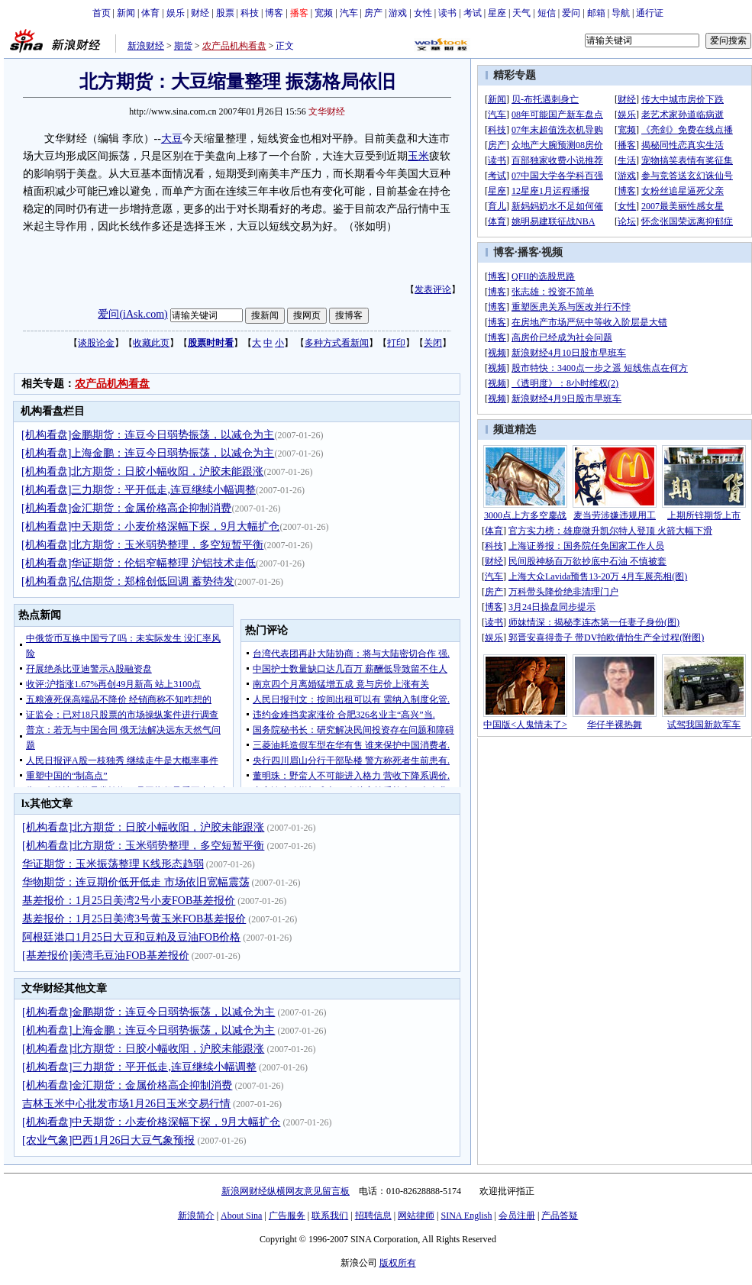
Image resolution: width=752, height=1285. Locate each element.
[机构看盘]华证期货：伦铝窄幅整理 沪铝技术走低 (138, 563)
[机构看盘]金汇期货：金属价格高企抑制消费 (126, 508)
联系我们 (329, 1215)
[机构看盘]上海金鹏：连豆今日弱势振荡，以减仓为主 (147, 453)
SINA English (466, 1215)
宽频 (324, 13)
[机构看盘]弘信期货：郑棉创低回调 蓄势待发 (127, 581)
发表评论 (433, 289)
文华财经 (326, 111)
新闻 (126, 13)
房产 (373, 13)
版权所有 (397, 1263)
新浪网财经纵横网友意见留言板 (285, 1191)
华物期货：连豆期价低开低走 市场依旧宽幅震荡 (136, 882)
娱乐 (175, 13)
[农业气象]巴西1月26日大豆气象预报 (108, 1140)
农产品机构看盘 (234, 45)
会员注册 (517, 1215)
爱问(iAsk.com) (132, 314)
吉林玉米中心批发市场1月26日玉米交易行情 (126, 1103)
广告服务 (287, 1215)
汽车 (349, 13)
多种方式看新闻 (337, 342)
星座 (497, 13)
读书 (447, 13)
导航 (621, 13)
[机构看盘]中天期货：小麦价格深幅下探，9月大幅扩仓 (150, 526)
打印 (396, 342)
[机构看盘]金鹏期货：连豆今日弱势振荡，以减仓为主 (147, 435)
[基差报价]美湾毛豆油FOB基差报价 (105, 955)
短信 (546, 13)
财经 (200, 13)
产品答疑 (559, 1215)
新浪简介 (196, 1215)
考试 (472, 13)
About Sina (241, 1215)
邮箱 (596, 13)
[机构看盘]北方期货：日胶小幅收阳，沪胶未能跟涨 (142, 471)
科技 (249, 13)
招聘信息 (373, 1215)
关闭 (433, 342)
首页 (101, 13)
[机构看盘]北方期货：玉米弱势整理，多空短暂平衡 (142, 544)
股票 (225, 13)
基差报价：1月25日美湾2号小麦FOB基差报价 (128, 900)
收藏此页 (151, 342)
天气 (521, 13)
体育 (150, 13)
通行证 (649, 13)
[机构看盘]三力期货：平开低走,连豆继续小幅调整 (138, 490)
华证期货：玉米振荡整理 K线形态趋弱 (113, 864)
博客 (274, 13)
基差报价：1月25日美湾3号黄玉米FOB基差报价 (134, 919)
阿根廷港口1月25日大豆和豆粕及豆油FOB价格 (131, 937)
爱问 (571, 13)
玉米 (418, 156)
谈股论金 (96, 342)
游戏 (398, 13)
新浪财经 (145, 45)
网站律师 (416, 1215)
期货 (183, 45)
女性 (423, 13)
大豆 (171, 138)
